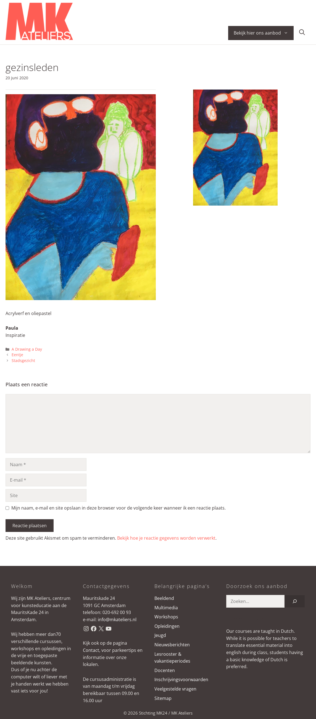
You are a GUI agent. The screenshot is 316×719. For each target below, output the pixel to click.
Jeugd (160, 635)
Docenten (164, 670)
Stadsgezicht (23, 360)
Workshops (166, 617)
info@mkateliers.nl (117, 619)
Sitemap (163, 698)
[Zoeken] (295, 601)
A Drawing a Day (27, 349)
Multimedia (166, 608)
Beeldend (164, 598)
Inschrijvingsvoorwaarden (181, 679)
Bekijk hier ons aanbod (264, 33)
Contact (91, 650)
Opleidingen (167, 626)
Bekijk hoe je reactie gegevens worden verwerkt (166, 538)
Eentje (17, 354)
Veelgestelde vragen (175, 689)
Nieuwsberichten (172, 645)
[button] (302, 33)
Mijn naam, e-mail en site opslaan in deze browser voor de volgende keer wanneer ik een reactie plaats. (118, 508)
